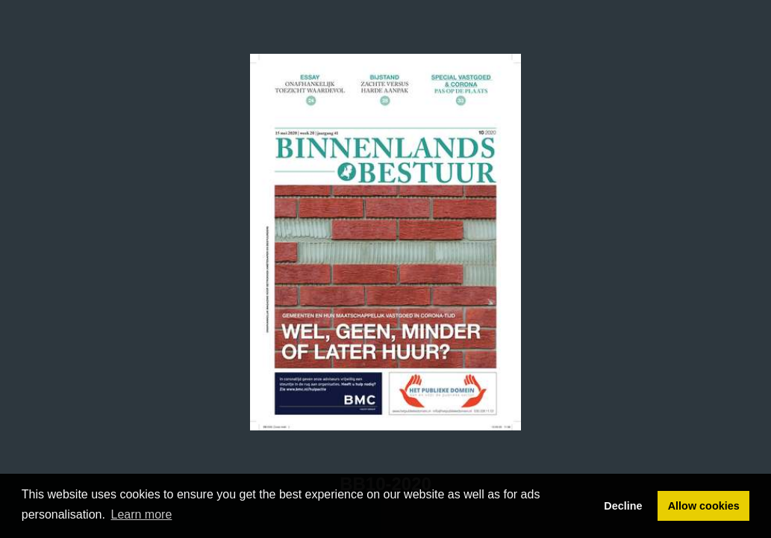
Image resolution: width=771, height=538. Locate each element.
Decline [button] (623, 506)
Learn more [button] (141, 514)
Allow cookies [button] (704, 506)
